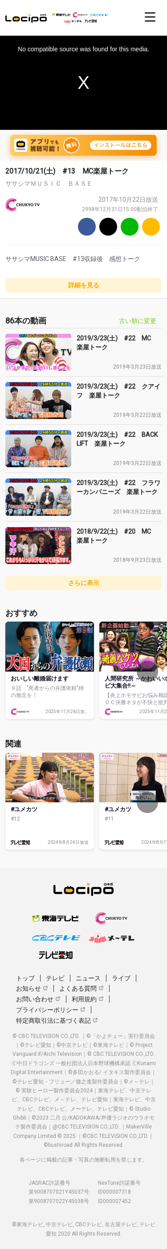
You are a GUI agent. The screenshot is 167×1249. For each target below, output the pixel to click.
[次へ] (147, 671)
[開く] (150, 17)
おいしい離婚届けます (40, 678)
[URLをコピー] (151, 227)
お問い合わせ (38, 999)
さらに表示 (83, 582)
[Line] (129, 227)
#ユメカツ (24, 809)
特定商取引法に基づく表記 (57, 1020)
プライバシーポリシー (51, 1009)
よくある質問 (81, 988)
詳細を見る (83, 285)
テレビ (55, 978)
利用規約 (88, 999)
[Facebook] (87, 227)
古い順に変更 (137, 320)
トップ (25, 978)
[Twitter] (108, 227)
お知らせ (32, 988)
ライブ (121, 978)
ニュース (88, 978)
